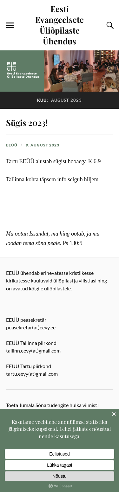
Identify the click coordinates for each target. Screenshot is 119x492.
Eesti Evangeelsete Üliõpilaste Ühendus (59, 24)
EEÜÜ (11, 145)
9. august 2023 (42, 145)
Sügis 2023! (27, 122)
